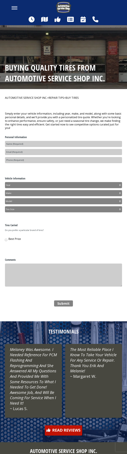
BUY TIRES (72, 98)
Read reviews (63, 430)
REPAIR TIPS (56, 98)
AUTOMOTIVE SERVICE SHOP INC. (26, 98)
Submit (63, 303)
